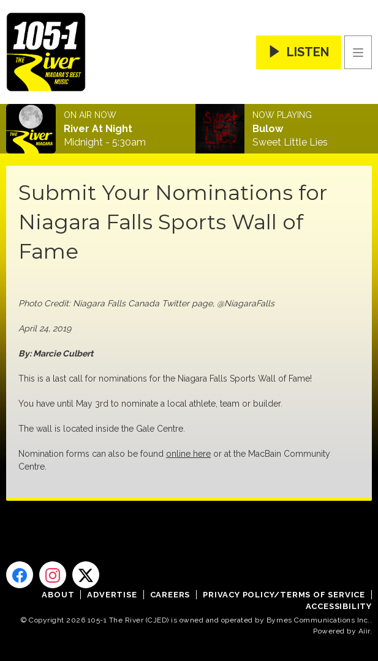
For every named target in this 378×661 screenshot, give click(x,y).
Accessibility (339, 606)
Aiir (364, 631)
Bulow (267, 129)
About (58, 594)
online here (188, 454)
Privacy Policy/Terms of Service (284, 594)
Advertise (112, 594)
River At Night (98, 129)
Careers (170, 594)
